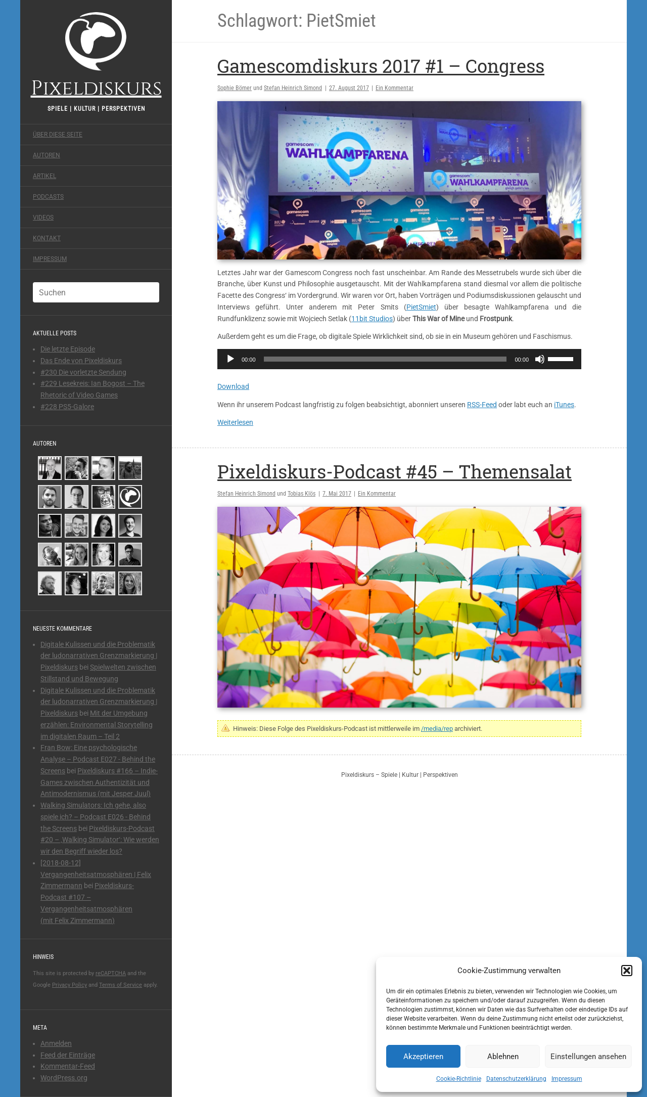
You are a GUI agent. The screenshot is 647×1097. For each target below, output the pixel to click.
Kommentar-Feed (67, 1066)
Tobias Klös (301, 493)
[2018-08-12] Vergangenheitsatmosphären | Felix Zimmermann (95, 874)
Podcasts (48, 196)
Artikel (44, 176)
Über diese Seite (57, 134)
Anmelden (56, 1043)
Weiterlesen (235, 422)
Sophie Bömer (234, 88)
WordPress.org (63, 1078)
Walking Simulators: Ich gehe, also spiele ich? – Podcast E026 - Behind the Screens (95, 816)
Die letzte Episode (67, 349)
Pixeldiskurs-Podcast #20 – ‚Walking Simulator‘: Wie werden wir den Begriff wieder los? (99, 840)
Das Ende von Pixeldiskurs (81, 361)
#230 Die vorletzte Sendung (83, 372)
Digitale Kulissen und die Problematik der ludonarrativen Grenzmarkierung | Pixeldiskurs (98, 656)
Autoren (46, 155)
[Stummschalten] (540, 359)
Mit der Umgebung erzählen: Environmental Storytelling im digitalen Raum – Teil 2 (96, 724)
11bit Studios (372, 319)
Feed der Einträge (67, 1055)
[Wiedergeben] (230, 359)
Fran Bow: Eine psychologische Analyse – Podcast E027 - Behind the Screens (97, 759)
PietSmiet (421, 307)
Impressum (566, 1078)
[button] (627, 971)
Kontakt (47, 238)
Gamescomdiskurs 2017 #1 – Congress (380, 66)
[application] (399, 359)
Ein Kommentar (394, 88)
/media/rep (437, 728)
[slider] (385, 359)
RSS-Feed (482, 405)
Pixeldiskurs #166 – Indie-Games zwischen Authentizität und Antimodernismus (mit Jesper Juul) (99, 782)
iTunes (564, 405)
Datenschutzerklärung (516, 1078)
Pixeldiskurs (96, 54)
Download (233, 386)
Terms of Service (120, 985)
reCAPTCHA (111, 973)
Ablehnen (503, 1056)
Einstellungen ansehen (588, 1056)
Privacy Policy (69, 985)
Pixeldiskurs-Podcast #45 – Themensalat (394, 471)
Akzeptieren (423, 1056)
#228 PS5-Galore (67, 407)
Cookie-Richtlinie (458, 1078)
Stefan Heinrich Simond (293, 88)
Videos (43, 217)
